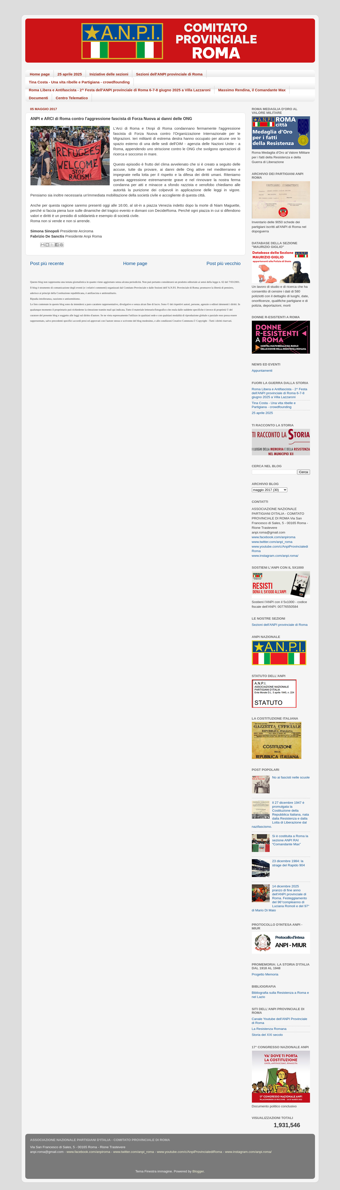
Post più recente (47, 263)
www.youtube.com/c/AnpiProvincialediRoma (189, 1152)
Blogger (198, 1171)
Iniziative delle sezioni (109, 74)
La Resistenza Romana (269, 1029)
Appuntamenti (262, 370)
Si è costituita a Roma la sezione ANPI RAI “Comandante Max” (290, 840)
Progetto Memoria (265, 974)
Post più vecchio (224, 263)
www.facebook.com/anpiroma (273, 537)
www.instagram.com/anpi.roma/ (275, 556)
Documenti (38, 98)
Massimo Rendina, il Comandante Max (252, 90)
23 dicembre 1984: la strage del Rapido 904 (288, 863)
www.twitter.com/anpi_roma (272, 542)
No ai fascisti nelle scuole (291, 777)
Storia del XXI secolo (267, 1035)
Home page (40, 74)
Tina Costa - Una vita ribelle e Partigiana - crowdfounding (79, 82)
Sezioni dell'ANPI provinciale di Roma (169, 74)
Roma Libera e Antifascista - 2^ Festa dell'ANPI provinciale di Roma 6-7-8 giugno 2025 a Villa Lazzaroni (119, 90)
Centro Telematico (72, 98)
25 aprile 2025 (69, 74)
